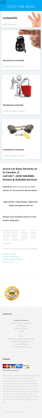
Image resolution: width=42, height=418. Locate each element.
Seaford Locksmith (8, 262)
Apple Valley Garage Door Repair (13, 259)
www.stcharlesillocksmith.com (21, 347)
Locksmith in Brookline (9, 254)
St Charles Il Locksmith (23, 339)
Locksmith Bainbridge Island (11, 257)
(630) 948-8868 (21, 6)
